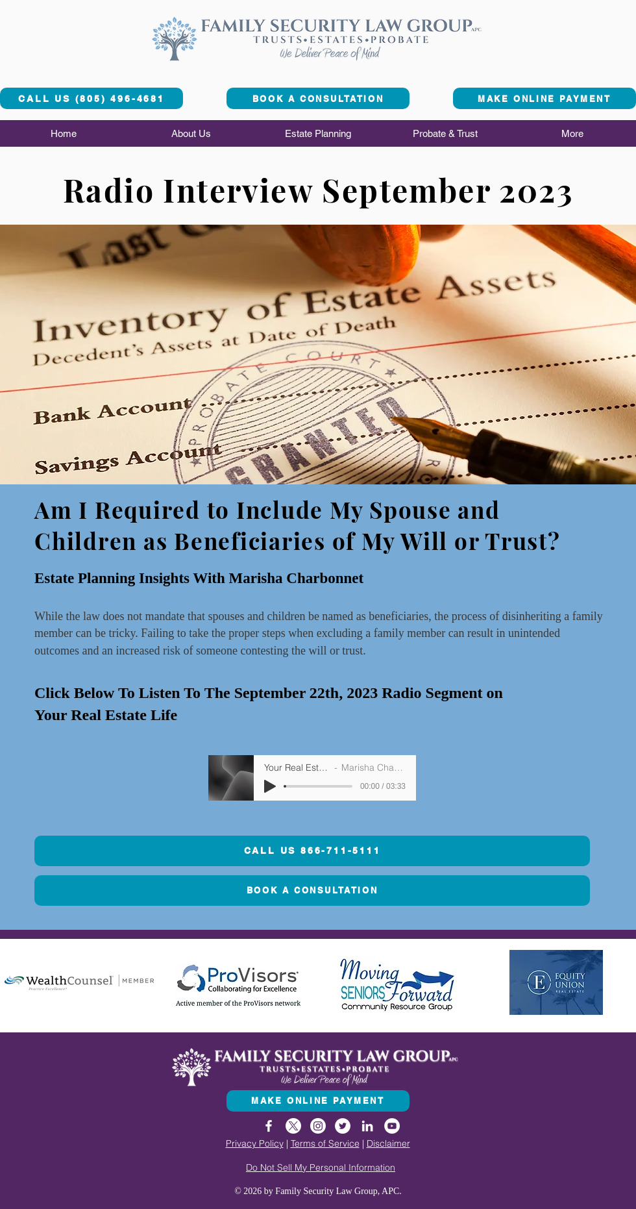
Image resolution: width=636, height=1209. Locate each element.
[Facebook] (268, 1126)
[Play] (270, 786)
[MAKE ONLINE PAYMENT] (544, 98)
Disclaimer (388, 1143)
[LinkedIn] (367, 1126)
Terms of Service (325, 1143)
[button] (190, 133)
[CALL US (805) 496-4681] (91, 98)
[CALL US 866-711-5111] (312, 851)
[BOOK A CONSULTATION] (318, 98)
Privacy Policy (255, 1143)
